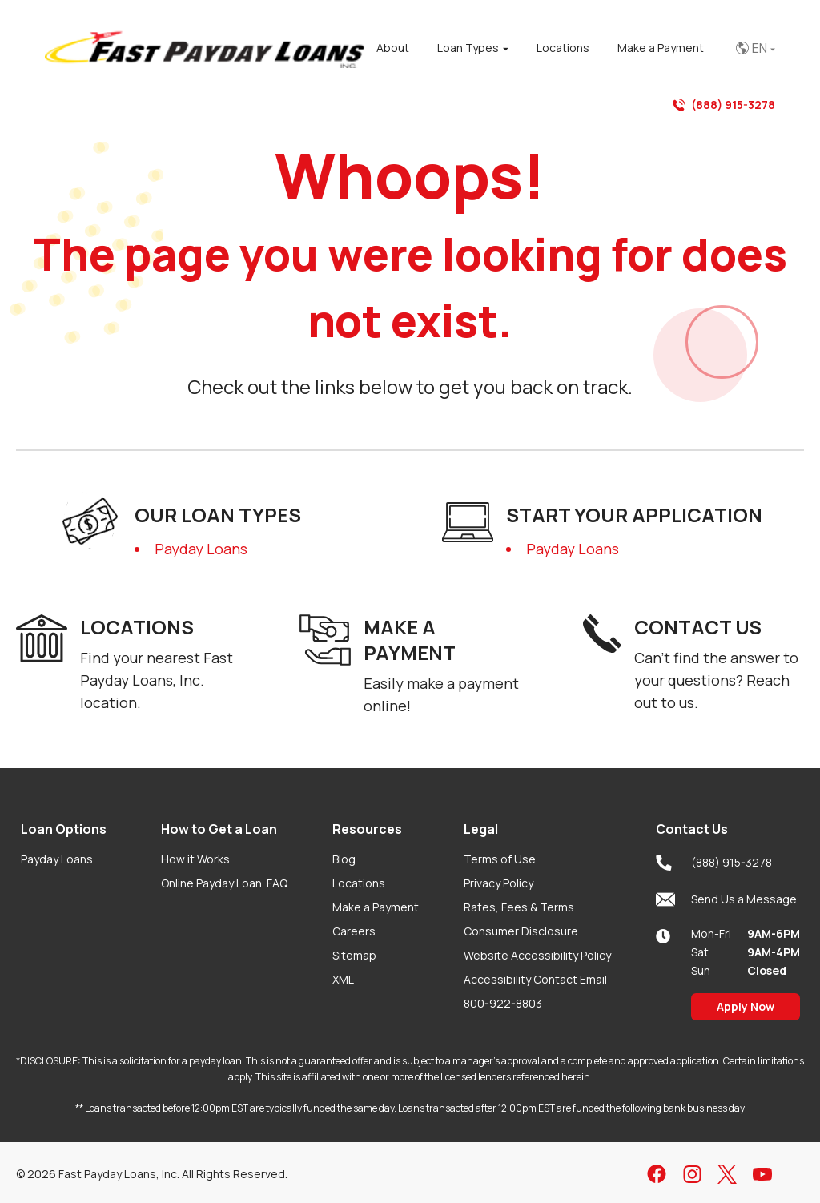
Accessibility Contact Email (535, 979)
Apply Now (745, 1006)
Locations (358, 883)
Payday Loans (201, 548)
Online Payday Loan (224, 883)
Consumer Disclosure (521, 931)
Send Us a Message (726, 899)
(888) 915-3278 (724, 105)
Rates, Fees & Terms (519, 907)
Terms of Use (500, 859)
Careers (354, 931)
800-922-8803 (503, 1003)
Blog (344, 859)
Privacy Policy (498, 883)
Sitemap (354, 955)
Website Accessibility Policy (537, 955)
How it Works (195, 859)
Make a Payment (375, 907)
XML (343, 979)
